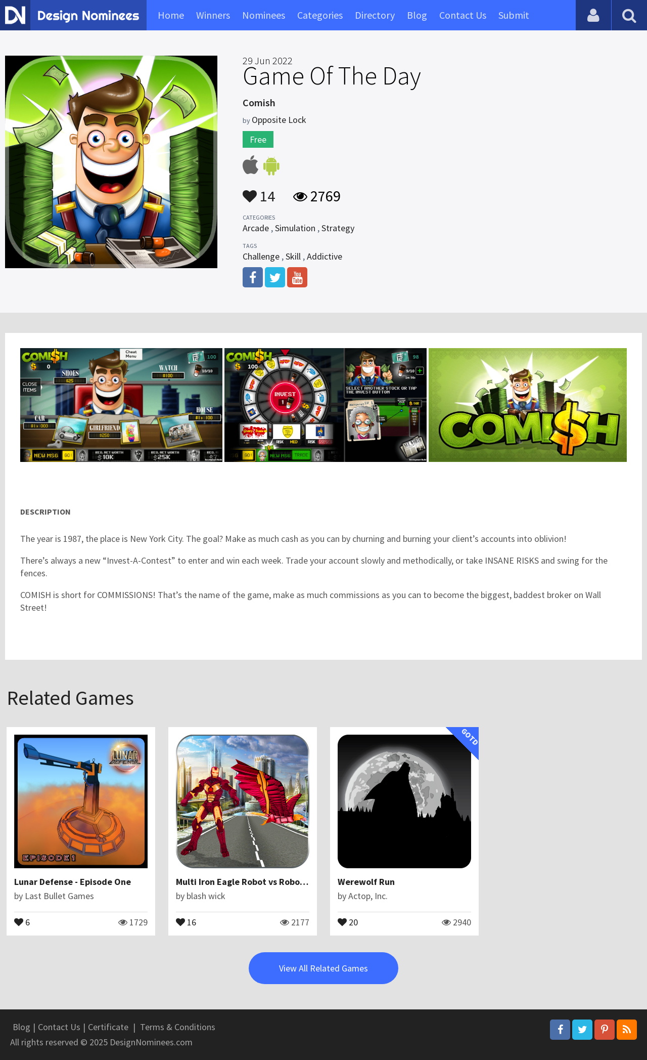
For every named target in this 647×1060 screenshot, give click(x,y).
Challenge (261, 256)
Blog (417, 15)
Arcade (256, 228)
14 (259, 191)
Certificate (108, 1027)
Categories (320, 15)
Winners (213, 15)
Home (171, 15)
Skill (293, 256)
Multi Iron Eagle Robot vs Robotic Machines (263, 881)
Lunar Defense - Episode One (72, 881)
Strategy (337, 228)
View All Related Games (323, 968)
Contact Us (462, 15)
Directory (375, 15)
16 (186, 921)
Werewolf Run (366, 881)
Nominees (263, 15)
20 (348, 921)
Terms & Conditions (177, 1027)
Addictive (324, 256)
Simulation (295, 228)
